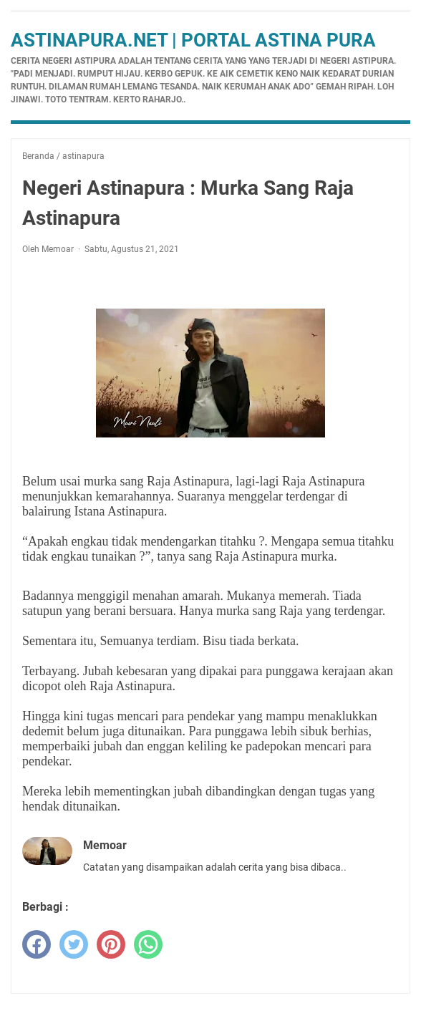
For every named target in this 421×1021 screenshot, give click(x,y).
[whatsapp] (148, 944)
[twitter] (73, 944)
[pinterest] (111, 944)
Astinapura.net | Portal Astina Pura (193, 40)
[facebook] (36, 944)
